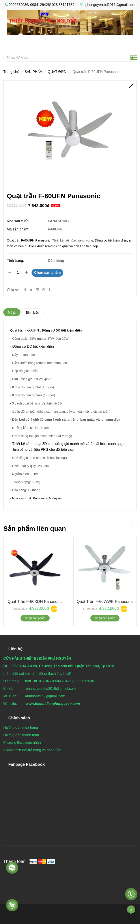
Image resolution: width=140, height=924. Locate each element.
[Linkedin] (37, 290)
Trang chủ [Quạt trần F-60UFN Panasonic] (11, 72)
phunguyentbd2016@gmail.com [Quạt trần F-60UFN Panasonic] (107, 5)
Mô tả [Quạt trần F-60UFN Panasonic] (12, 312)
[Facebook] (25, 290)
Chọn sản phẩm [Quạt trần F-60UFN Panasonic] (47, 272)
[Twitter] (31, 290)
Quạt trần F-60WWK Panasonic (105, 601)
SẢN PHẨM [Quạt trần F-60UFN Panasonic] (33, 72)
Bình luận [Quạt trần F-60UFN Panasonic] (32, 312)
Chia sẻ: (13, 290)
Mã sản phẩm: (18, 229)
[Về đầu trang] (131, 909)
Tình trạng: (16, 261)
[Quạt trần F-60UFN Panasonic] (44, 290)
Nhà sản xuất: (18, 221)
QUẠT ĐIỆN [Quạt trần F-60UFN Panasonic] (57, 72)
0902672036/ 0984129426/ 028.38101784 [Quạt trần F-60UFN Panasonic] (41, 5)
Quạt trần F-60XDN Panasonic (34, 601)
